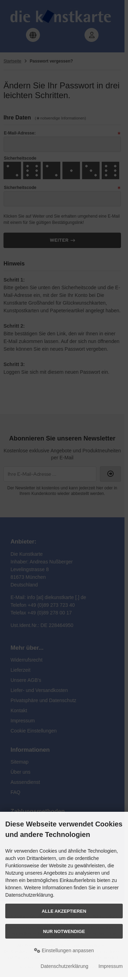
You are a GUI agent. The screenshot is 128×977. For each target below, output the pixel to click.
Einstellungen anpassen (64, 950)
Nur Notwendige (64, 931)
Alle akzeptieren (64, 911)
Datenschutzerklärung (64, 966)
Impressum (111, 966)
